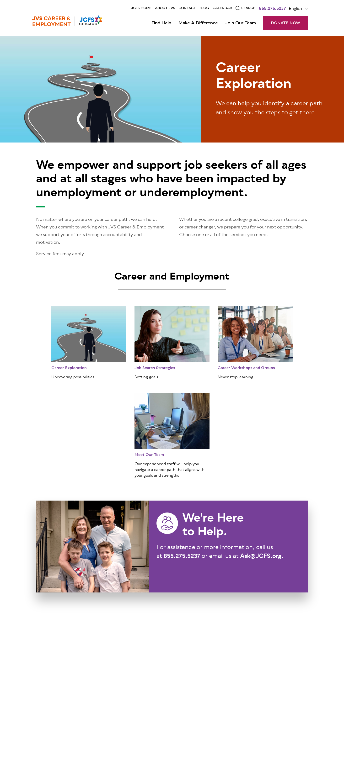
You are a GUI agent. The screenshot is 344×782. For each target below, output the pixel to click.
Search (248, 8)
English (295, 9)
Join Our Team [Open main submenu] (240, 23)
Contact (187, 8)
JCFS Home (141, 8)
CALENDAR (222, 8)
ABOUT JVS (165, 8)
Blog (204, 8)
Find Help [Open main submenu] (161, 23)
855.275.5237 (272, 9)
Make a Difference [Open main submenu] (198, 23)
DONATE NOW (285, 23)
